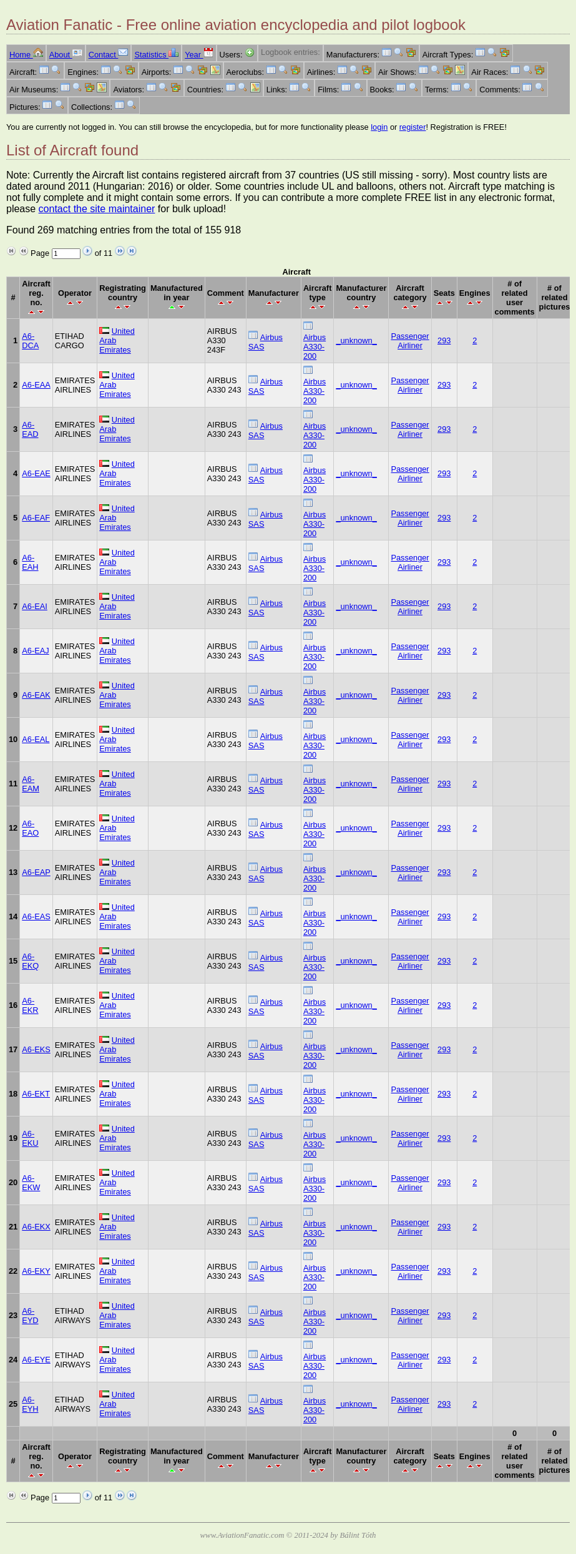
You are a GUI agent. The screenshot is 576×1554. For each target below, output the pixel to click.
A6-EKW (31, 1182)
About (65, 54)
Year (199, 54)
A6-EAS (36, 916)
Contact (109, 54)
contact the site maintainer (97, 208)
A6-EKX (36, 1226)
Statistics (156, 54)
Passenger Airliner (410, 340)
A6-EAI (34, 606)
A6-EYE (36, 1359)
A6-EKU (30, 1138)
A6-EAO (30, 828)
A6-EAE (36, 473)
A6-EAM (30, 784)
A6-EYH (30, 1404)
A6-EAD (30, 429)
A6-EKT (36, 1093)
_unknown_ (356, 340)
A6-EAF (36, 517)
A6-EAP (36, 872)
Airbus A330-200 (314, 347)
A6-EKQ (30, 961)
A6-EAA (36, 384)
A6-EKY (36, 1271)
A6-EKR (30, 1005)
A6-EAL (35, 739)
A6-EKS (36, 1049)
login (379, 127)
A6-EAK (36, 695)
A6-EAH (30, 562)
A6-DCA (30, 340)
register (412, 127)
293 (444, 340)
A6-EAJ (35, 650)
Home (26, 54)
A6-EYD (30, 1315)
